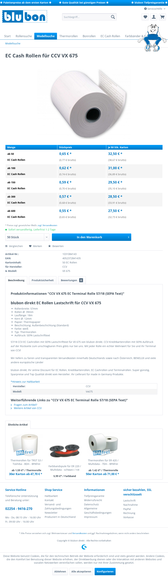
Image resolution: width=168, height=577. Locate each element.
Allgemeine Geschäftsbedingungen (98, 510)
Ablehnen (60, 571)
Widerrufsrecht (93, 500)
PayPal (127, 509)
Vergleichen (14, 246)
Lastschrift (129, 500)
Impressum (90, 517)
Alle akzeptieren (81, 571)
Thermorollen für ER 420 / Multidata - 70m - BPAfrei (103, 462)
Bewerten (56, 246)
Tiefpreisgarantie (94, 496)
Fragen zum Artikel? (24, 404)
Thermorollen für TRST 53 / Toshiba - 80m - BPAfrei (26, 462)
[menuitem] (89, 16)
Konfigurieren (105, 571)
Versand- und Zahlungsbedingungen (58, 506)
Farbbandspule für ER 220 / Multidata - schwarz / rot (65, 467)
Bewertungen (72, 280)
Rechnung (129, 513)
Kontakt (49, 500)
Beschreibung (16, 280)
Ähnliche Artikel (18, 424)
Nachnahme (130, 504)
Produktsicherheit (43, 280)
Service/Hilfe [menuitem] (153, 8)
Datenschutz (91, 504)
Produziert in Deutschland (60, 517)
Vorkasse (128, 517)
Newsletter (51, 512)
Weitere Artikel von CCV (26, 408)
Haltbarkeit (51, 496)
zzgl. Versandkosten (47, 225)
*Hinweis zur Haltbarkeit (25, 381)
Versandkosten (79, 533)
